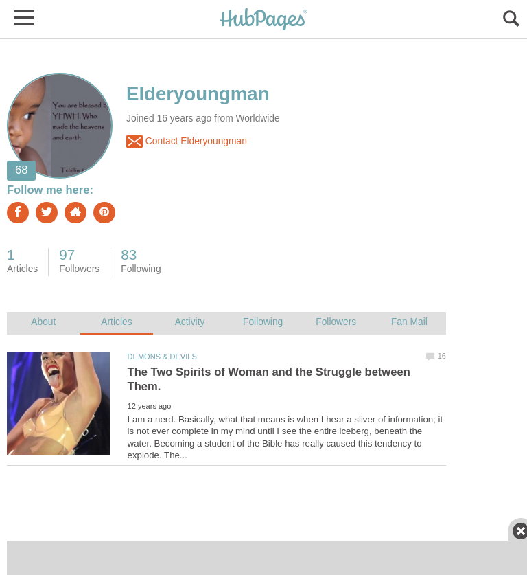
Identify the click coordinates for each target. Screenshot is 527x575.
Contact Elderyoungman (186, 141)
